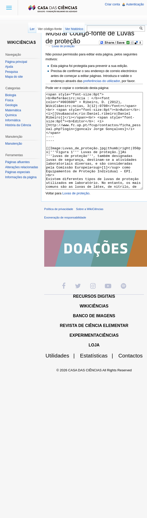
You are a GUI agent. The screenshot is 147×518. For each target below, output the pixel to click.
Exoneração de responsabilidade (65, 236)
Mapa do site (14, 76)
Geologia (11, 105)
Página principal (16, 62)
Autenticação (135, 4)
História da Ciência (18, 125)
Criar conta (112, 4)
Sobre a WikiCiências (89, 228)
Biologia (10, 95)
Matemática (13, 110)
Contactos (130, 375)
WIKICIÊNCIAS (94, 325)
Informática (12, 120)
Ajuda (9, 66)
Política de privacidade (58, 228)
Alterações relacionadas (21, 167)
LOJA (94, 364)
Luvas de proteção (63, 46)
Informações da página (20, 177)
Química (11, 115)
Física (9, 100)
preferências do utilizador (101, 81)
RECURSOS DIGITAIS (94, 315)
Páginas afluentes (17, 162)
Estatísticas (98, 375)
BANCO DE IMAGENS (94, 335)
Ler (32, 29)
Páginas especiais (17, 172)
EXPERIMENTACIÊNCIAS (94, 354)
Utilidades (62, 375)
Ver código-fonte (50, 29)
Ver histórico (74, 29)
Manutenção (13, 143)
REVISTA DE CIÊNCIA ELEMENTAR (94, 344)
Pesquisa (11, 72)
